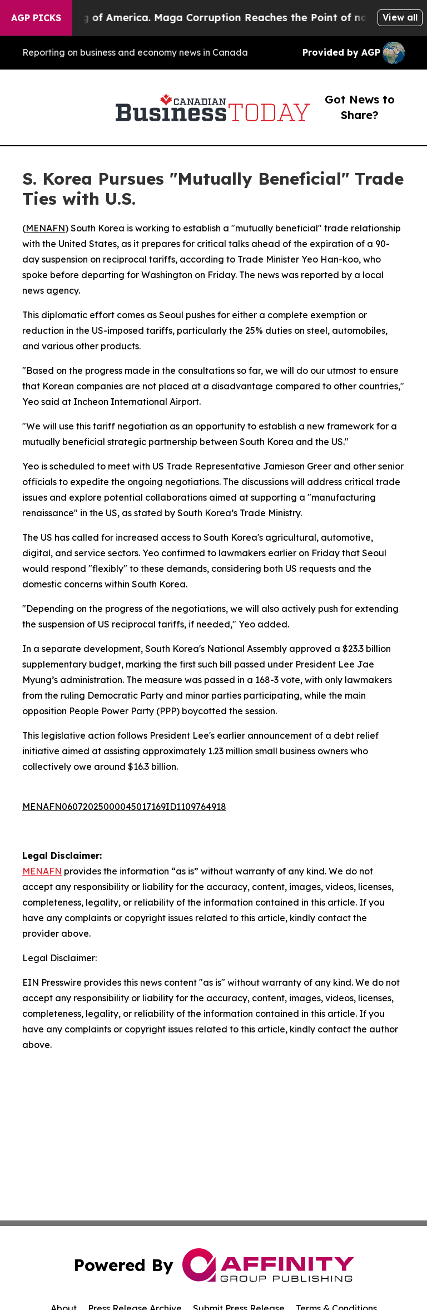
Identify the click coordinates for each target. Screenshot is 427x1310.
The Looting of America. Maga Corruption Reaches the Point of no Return (223, 17)
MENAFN (45, 228)
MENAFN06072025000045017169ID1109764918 (124, 806)
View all (400, 17)
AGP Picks (36, 17)
